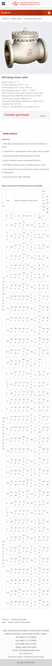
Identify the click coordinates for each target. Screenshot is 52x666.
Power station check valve (19, 622)
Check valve (16, 18)
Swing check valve (19, 619)
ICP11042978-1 (26, 653)
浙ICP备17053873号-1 (26, 662)
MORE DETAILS (10, 133)
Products (5, 18)
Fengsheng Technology (34, 656)
